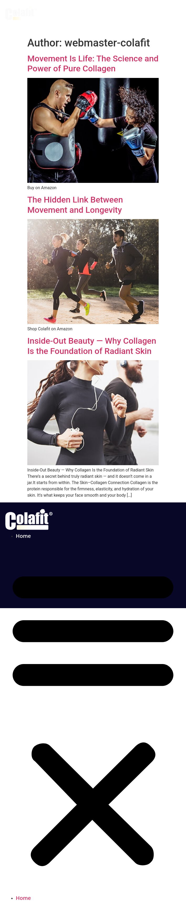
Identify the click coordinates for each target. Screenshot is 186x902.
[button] (93, 717)
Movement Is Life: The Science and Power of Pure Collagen (92, 63)
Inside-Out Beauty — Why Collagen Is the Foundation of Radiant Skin (91, 346)
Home (23, 535)
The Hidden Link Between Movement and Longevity (75, 205)
